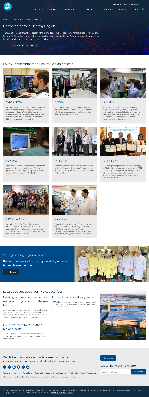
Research (54, 10)
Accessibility (27, 373)
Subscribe (138, 372)
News (122, 10)
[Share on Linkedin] (32, 45)
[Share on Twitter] (27, 45)
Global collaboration (33, 19)
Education (107, 10)
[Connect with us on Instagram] (9, 367)
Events (135, 10)
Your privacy (92, 373)
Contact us (108, 358)
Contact (7, 45)
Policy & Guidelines (77, 373)
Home (5, 19)
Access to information (11, 373)
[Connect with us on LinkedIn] (14, 367)
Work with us (73, 10)
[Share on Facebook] (22, 45)
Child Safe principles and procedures (64, 377)
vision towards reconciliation (62, 393)
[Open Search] (143, 9)
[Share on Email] (36, 45)
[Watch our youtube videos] (27, 367)
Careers (91, 10)
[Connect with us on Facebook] (4, 367)
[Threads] (23, 367)
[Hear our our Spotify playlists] (18, 367)
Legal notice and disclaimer (56, 373)
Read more (11, 272)
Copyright (39, 373)
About (39, 10)
